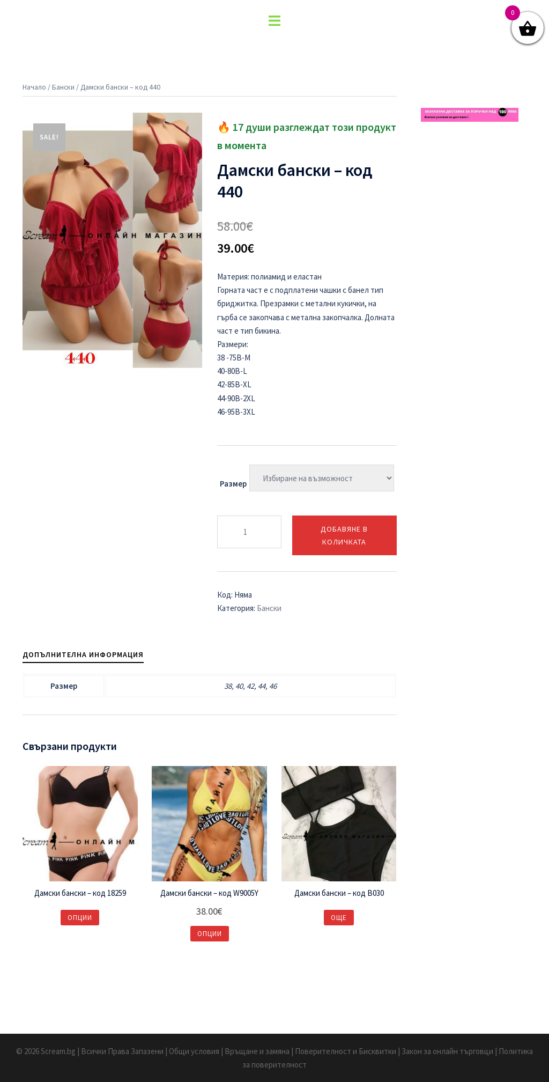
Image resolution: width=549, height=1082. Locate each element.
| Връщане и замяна (256, 1051)
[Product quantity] (249, 532)
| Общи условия (193, 1051)
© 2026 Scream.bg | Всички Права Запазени (90, 1051)
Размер (233, 484)
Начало (34, 87)
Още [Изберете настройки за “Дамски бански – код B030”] (339, 917)
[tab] (83, 654)
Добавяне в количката (344, 535)
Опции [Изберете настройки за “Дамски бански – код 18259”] (80, 917)
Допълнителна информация (83, 654)
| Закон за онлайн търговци (446, 1051)
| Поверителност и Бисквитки (344, 1051)
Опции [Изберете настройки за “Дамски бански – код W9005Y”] (209, 933)
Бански (63, 87)
